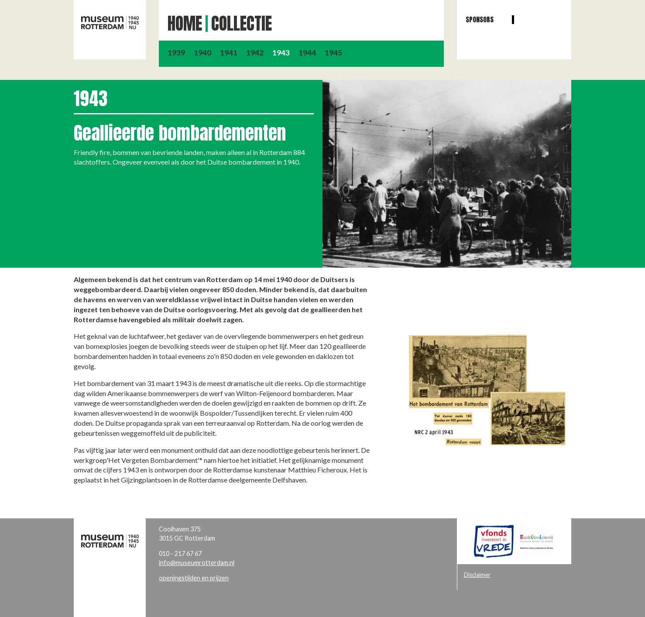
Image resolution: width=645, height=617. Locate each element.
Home (185, 23)
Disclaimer (477, 574)
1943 (281, 52)
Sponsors (480, 19)
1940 (202, 52)
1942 (255, 52)
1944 (307, 52)
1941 (228, 52)
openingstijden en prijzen (194, 578)
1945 (333, 52)
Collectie (241, 23)
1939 (176, 52)
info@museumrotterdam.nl (196, 562)
